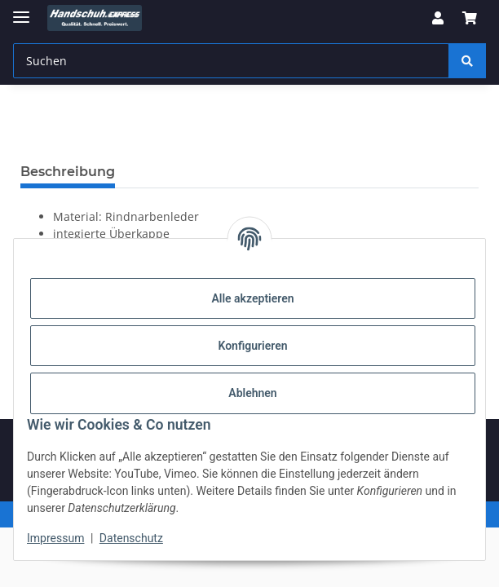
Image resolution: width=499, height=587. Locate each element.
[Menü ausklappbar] (21, 10)
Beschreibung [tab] (67, 171)
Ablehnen (252, 392)
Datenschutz (131, 538)
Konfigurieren (252, 345)
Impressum (55, 538)
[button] (438, 18)
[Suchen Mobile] (231, 60)
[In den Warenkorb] (33, 147)
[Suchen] (467, 60)
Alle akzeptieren (252, 298)
